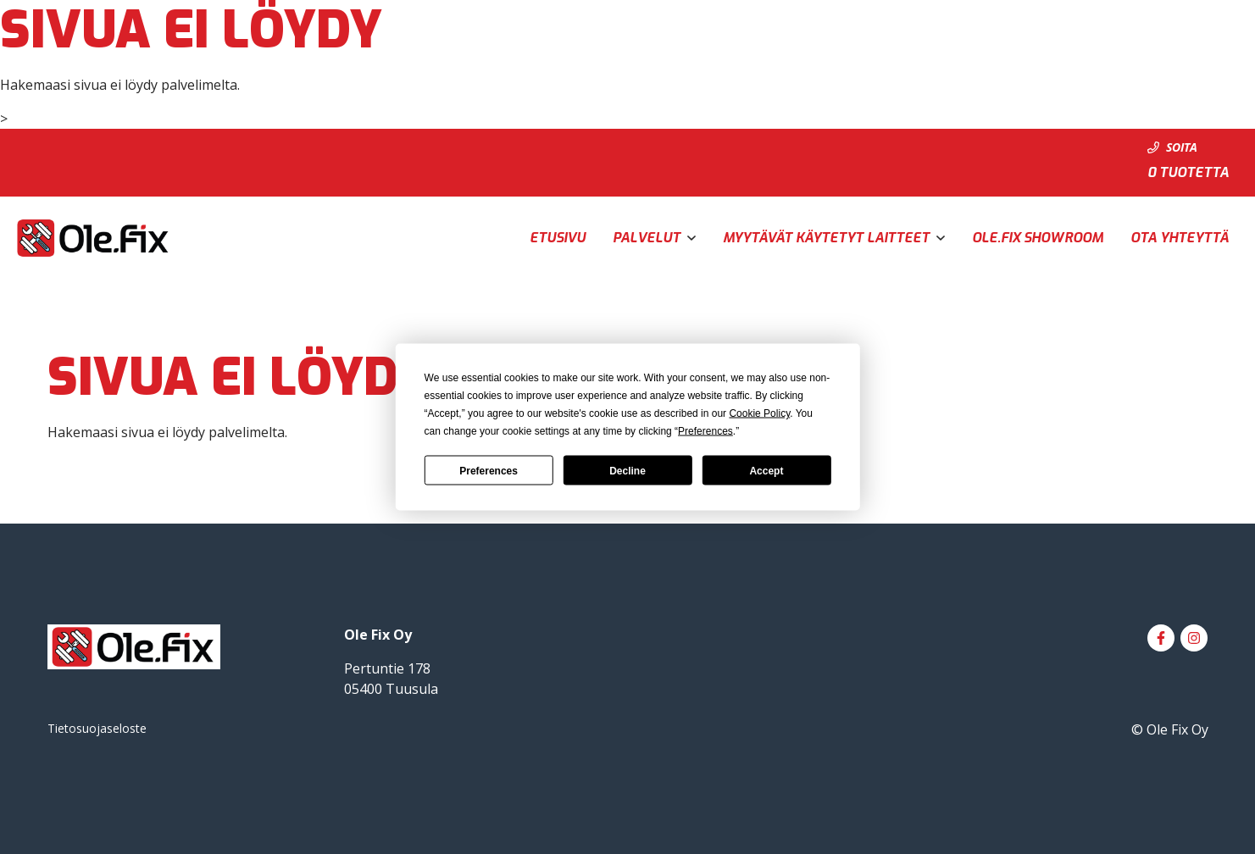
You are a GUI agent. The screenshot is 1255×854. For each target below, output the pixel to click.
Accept (766, 470)
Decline (627, 470)
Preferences (488, 470)
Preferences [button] (705, 431)
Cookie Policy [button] (759, 413)
